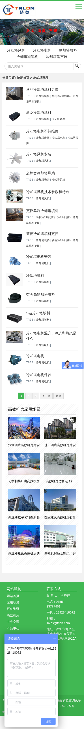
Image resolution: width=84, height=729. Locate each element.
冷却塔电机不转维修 (42, 131)
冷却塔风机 (16, 50)
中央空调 (13, 622)
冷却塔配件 (41, 78)
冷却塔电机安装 (38, 257)
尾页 (58, 395)
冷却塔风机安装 (38, 154)
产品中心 (13, 628)
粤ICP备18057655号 (59, 706)
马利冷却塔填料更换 (42, 89)
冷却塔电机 (42, 50)
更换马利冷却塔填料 (42, 211)
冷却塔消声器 (56, 57)
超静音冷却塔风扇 (40, 173)
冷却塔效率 (58, 119)
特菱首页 (23, 78)
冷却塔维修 (43, 137)
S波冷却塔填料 (38, 313)
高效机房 (13, 615)
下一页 (46, 395)
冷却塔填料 (68, 50)
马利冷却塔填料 (61, 96)
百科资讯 (13, 609)
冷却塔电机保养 (38, 375)
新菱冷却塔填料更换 (42, 234)
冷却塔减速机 (27, 57)
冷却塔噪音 (43, 179)
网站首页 (13, 596)
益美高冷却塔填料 (40, 294)
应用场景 (13, 602)
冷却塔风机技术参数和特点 (47, 192)
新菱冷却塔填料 (38, 112)
